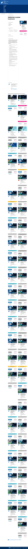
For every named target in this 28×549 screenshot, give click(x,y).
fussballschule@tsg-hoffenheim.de (14, 88)
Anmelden (10, 108)
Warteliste (10, 140)
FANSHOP (4, 2)
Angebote (5, 6)
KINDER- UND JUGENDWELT (6, 1)
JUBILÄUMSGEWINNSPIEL (6, 3)
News (4, 7)
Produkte (5, 9)
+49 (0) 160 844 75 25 (15, 89)
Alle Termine (5, 5)
